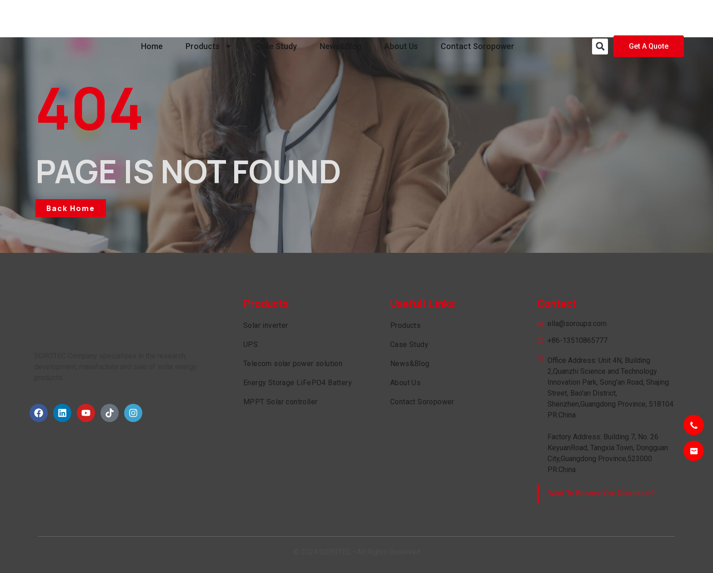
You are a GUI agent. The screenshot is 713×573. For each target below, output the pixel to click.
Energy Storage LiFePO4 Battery (297, 382)
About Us (401, 18)
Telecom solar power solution (292, 363)
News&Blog (341, 18)
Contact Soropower (477, 18)
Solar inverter (265, 325)
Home (152, 18)
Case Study (276, 18)
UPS (250, 344)
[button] (600, 19)
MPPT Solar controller (280, 401)
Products (209, 18)
